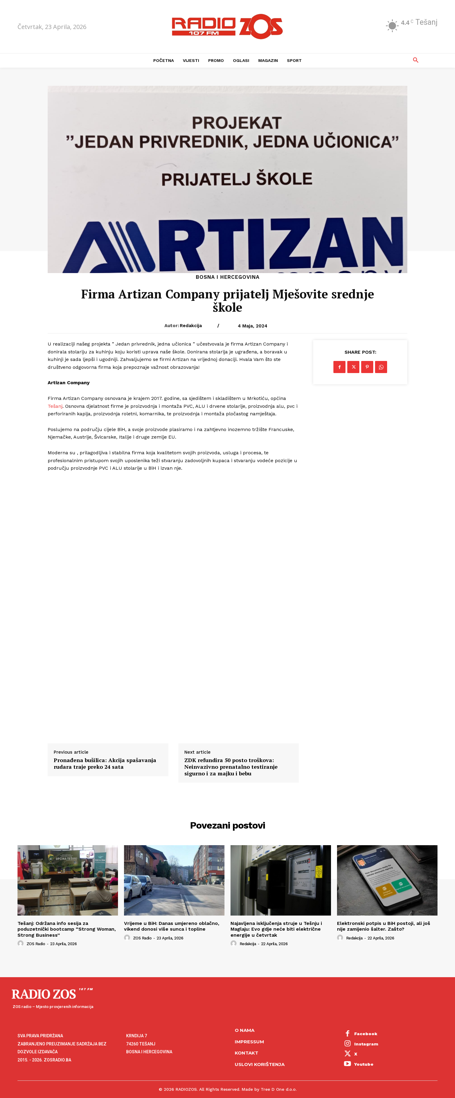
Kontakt (246, 1053)
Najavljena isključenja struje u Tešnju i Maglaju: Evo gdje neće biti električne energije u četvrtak (276, 929)
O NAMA (244, 1030)
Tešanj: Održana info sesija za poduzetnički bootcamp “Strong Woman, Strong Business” (67, 929)
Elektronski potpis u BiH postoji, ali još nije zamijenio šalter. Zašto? (383, 926)
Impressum (249, 1042)
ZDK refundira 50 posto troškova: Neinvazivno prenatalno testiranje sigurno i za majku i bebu (231, 767)
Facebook (365, 1033)
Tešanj (55, 406)
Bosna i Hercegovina (227, 277)
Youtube (364, 1064)
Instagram (366, 1044)
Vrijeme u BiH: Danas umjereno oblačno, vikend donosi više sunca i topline (171, 926)
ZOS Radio (36, 944)
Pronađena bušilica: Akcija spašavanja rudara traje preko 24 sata (105, 763)
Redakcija (191, 325)
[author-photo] (21, 943)
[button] (416, 60)
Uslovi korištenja (260, 1064)
